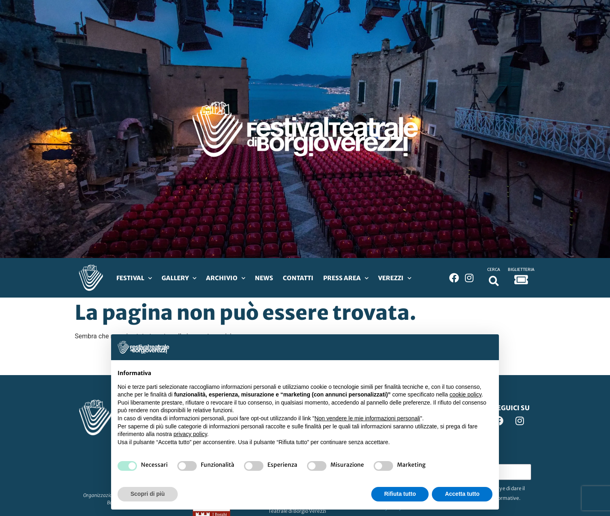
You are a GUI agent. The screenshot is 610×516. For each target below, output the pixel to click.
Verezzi (394, 278)
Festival (134, 278)
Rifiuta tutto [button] (400, 494)
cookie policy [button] (466, 394)
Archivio (225, 278)
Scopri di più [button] (147, 494)
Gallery (179, 278)
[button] (494, 281)
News (264, 278)
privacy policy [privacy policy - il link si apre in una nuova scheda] (190, 434)
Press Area (345, 278)
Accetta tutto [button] (462, 494)
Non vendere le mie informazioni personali (367, 418)
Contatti (298, 278)
